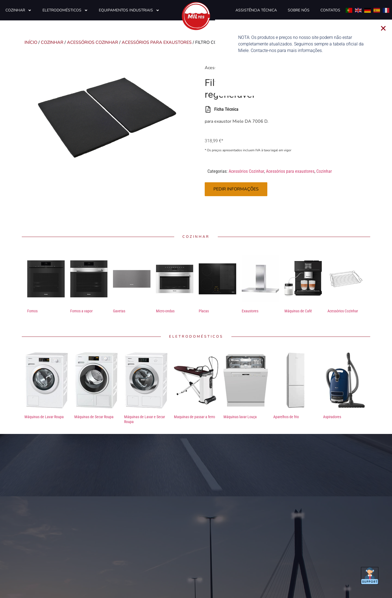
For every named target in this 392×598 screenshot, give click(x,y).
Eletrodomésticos (65, 10)
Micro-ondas (165, 311)
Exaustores (250, 311)
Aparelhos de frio (286, 417)
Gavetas (119, 311)
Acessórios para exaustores (157, 42)
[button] (388, 28)
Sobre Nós (299, 10)
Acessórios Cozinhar (92, 42)
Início (30, 42)
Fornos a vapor (81, 311)
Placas (204, 311)
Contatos (330, 10)
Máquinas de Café (298, 311)
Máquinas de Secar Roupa (94, 417)
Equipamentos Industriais (129, 10)
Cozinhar (18, 10)
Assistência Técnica (256, 10)
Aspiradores (332, 417)
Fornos (32, 311)
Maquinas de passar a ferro (194, 417)
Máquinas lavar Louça (240, 417)
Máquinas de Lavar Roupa (44, 417)
